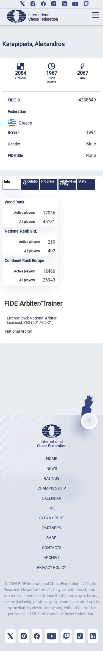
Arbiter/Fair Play (68, 183)
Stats (82, 181)
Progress (47, 181)
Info (7, 182)
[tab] (11, 184)
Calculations (30, 183)
